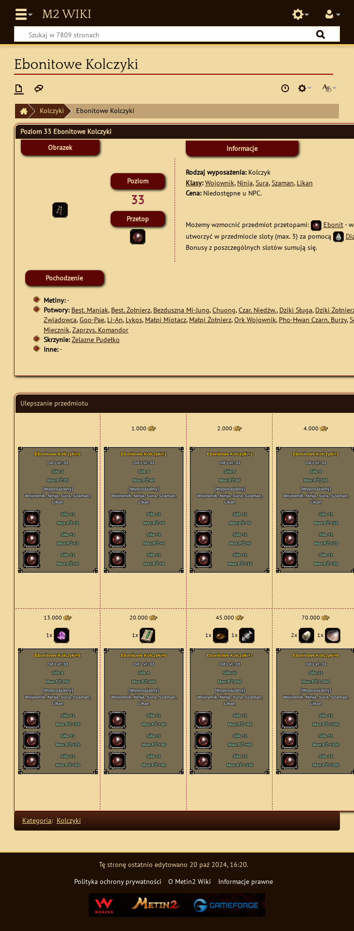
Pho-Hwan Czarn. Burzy (313, 319)
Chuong (224, 309)
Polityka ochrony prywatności (117, 881)
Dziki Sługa (295, 309)
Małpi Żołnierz (210, 319)
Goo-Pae (92, 319)
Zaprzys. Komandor (100, 329)
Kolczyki (52, 110)
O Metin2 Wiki (189, 881)
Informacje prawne (245, 881)
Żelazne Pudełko (96, 339)
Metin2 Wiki (66, 14)
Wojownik (219, 182)
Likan (305, 182)
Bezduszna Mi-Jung (181, 309)
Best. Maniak (89, 309)
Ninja (245, 182)
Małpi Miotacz (165, 319)
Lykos (134, 319)
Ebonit (333, 224)
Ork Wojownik (255, 319)
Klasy (194, 182)
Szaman (283, 182)
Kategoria (36, 820)
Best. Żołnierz (130, 309)
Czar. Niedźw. (257, 309)
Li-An (115, 319)
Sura (262, 182)
